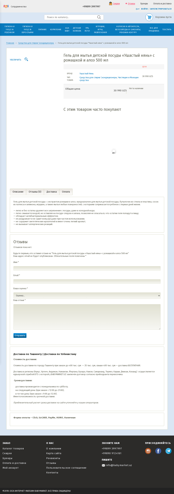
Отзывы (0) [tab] (35, 191)
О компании (53, 448)
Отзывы (131, 4)
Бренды (144, 4)
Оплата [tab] (66, 191)
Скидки (116, 4)
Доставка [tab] (52, 191)
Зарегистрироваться (160, 9)
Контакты (52, 472)
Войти (142, 9)
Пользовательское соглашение (66, 467)
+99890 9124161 (111, 453)
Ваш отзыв (19, 300)
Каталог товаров (13, 448)
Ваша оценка (20, 288)
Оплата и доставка (162, 4)
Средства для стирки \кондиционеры (98, 77)
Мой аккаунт (11, 467)
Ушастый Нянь (87, 73)
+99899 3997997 (91, 7)
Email (16, 275)
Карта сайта (53, 453)
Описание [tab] (18, 191)
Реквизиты (53, 458)
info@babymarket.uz (117, 465)
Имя (16, 262)
